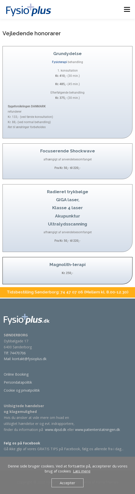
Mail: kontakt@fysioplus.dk (25, 358)
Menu (126, 9)
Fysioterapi (59, 54)
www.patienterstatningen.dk (97, 429)
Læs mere (81, 470)
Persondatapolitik (18, 382)
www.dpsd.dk (55, 429)
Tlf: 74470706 (15, 353)
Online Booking (16, 374)
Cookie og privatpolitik (22, 390)
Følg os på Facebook (22, 443)
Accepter (67, 482)
